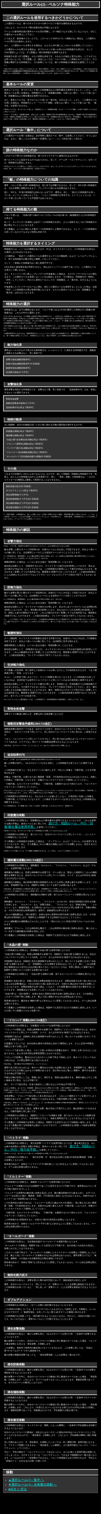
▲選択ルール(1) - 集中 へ (26, 1480)
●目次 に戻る (17, 1489)
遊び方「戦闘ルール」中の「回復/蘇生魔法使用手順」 (48, 825)
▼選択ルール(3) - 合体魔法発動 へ (32, 1484)
